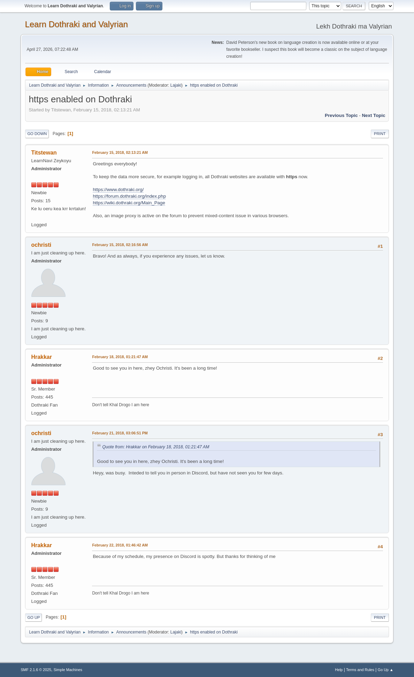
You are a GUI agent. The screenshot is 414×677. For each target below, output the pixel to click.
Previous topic (341, 115)
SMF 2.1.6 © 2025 (36, 670)
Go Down (37, 134)
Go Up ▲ (385, 670)
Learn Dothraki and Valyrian (76, 24)
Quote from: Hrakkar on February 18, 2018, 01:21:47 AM (155, 446)
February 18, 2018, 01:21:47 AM (120, 357)
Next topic (373, 115)
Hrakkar (41, 357)
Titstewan (43, 153)
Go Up (33, 617)
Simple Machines (68, 670)
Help (339, 670)
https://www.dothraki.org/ (118, 189)
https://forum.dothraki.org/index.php (129, 196)
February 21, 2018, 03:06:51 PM (119, 433)
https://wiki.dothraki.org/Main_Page (129, 202)
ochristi (41, 245)
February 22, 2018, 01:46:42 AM (120, 545)
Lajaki (175, 85)
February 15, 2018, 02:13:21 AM (120, 152)
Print (380, 134)
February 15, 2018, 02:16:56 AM (120, 245)
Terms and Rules (360, 670)
